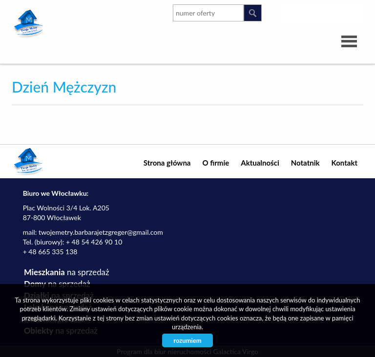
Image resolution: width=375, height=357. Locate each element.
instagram (295, 11)
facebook (354, 11)
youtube (315, 11)
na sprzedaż (66, 272)
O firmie (215, 162)
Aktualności (260, 162)
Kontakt (345, 162)
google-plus (334, 13)
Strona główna (167, 162)
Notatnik (305, 162)
